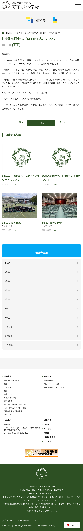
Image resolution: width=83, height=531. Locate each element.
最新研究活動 (49, 381)
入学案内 (7, 420)
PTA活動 (47, 429)
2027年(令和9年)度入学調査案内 (16, 433)
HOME (8, 33)
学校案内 (7, 376)
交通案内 (7, 387)
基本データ (8, 394)
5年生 (7, 309)
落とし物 (9, 327)
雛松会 (47, 433)
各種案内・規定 (10, 398)
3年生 (7, 290)
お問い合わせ (8, 520)
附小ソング (8, 415)
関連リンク (8, 401)
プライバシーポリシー (26, 520)
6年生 (7, 318)
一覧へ (41, 123)
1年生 (7, 272)
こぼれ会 (47, 441)
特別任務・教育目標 (11, 381)
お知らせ (9, 263)
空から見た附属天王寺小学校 (15, 404)
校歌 (5, 391)
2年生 (7, 281)
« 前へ (20, 122)
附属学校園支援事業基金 (13, 411)
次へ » (62, 122)
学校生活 (47, 420)
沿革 (5, 384)
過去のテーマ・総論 (51, 384)
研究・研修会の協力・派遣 (54, 387)
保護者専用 (17, 33)
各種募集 (9, 336)
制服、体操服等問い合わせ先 (15, 408)
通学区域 (7, 424)
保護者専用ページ (51, 437)
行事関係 (9, 345)
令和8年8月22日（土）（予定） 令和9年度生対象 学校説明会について (22, 429)
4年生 (7, 299)
